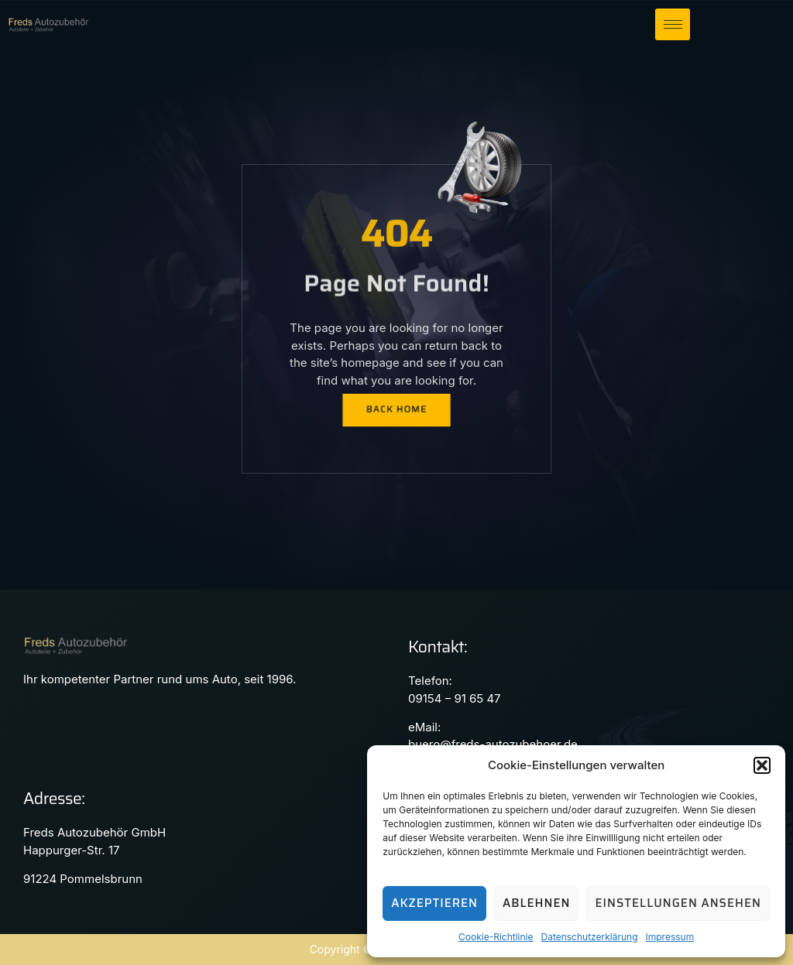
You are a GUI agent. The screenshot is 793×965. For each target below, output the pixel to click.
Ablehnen (536, 903)
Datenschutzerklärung (589, 937)
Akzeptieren (434, 903)
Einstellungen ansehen (678, 903)
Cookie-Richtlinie (495, 937)
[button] (762, 765)
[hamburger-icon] (672, 24)
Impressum (670, 937)
